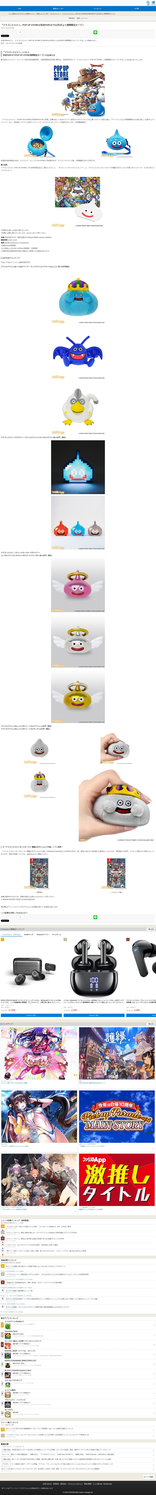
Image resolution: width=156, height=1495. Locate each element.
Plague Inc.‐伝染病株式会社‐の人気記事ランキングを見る (17, 1287)
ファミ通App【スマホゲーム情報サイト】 (21, 13)
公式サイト (31, 854)
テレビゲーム (56, 934)
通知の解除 (88, 1484)
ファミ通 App (8, 3)
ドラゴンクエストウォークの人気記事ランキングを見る (17, 1279)
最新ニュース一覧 (42, 13)
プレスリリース (54, 13)
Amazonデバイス (43, 934)
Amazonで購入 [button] (31, 1015)
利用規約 (56, 1484)
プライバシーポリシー (75, 1484)
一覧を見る (150, 929)
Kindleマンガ (28, 934)
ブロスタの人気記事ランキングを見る (12, 1312)
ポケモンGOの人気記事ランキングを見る (13, 1304)
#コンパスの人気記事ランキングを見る (12, 1271)
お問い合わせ (47, 1484)
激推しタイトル (82, 18)
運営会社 (63, 1484)
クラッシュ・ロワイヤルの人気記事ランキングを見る (16, 1295)
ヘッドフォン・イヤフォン (12, 934)
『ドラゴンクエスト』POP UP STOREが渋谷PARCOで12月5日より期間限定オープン (88, 13)
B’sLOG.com (107, 1484)
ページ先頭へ (150, 1477)
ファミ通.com (97, 1484)
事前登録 (72, 18)
